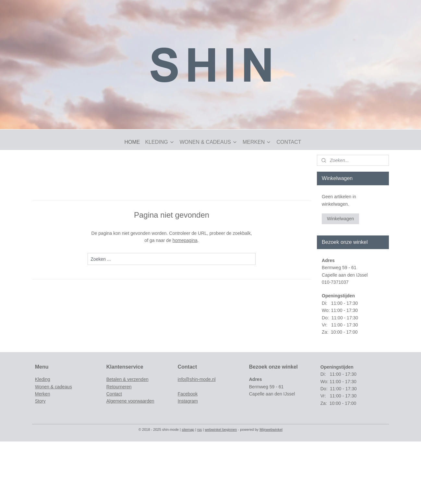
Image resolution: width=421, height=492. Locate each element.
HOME (132, 142)
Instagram (188, 401)
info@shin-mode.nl (197, 379)
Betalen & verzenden (127, 379)
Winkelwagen (340, 218)
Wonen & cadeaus (53, 386)
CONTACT (288, 142)
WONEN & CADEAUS (208, 142)
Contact (114, 393)
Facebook (188, 393)
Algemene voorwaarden (130, 401)
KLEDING (159, 142)
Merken (42, 393)
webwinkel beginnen (221, 429)
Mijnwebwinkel (271, 429)
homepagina (185, 240)
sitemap (188, 429)
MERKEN (257, 142)
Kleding (42, 379)
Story (40, 401)
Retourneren (119, 386)
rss (199, 429)
